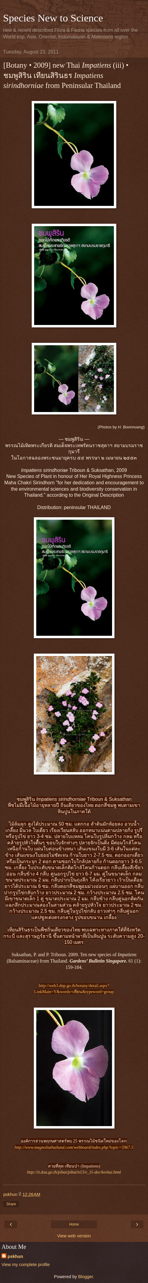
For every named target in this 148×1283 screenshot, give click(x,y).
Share (11, 1204)
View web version (74, 1235)
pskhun (15, 1256)
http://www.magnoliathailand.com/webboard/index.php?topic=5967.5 (74, 1147)
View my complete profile (26, 1264)
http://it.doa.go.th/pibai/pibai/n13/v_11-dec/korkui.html (74, 1172)
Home (74, 1224)
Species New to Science (53, 18)
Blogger (85, 1276)
